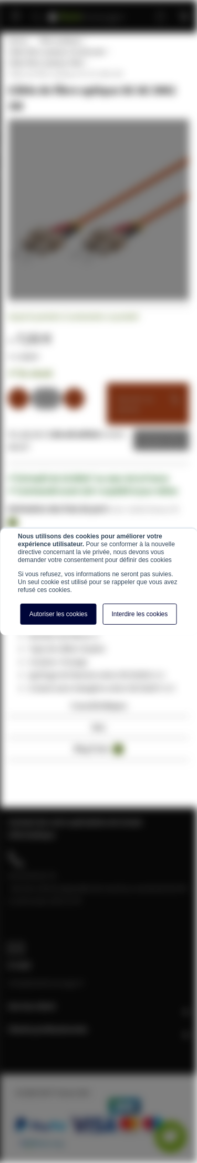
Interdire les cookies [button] (140, 614)
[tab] (98, 708)
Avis (98, 727)
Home (17, 40)
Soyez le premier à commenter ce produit (73, 316)
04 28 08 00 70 (32, 875)
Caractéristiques (99, 705)
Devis (153, 440)
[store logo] (87, 12)
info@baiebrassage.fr (46, 982)
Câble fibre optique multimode (56, 51)
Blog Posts (98, 748)
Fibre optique (60, 40)
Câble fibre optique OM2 (45, 62)
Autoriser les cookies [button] (58, 614)
